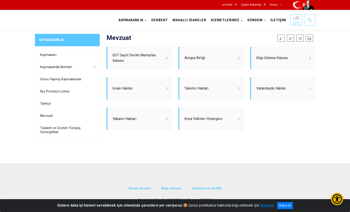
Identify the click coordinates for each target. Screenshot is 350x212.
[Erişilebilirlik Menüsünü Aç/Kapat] (337, 199)
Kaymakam (48, 55)
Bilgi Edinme (171, 188)
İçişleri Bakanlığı (251, 4)
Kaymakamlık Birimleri (56, 67)
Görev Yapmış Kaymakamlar (61, 79)
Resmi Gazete (139, 188)
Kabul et (285, 205)
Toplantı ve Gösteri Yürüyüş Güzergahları (60, 130)
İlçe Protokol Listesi (54, 91)
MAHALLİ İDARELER (189, 20)
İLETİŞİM (278, 20)
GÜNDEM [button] (255, 20)
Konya (273, 4)
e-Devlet (227, 4)
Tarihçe (45, 103)
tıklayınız (267, 205)
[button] (300, 38)
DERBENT (159, 20)
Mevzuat (46, 116)
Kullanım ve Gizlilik (206, 188)
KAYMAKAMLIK (51, 40)
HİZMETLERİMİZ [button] (225, 20)
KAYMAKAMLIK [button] (131, 20)
